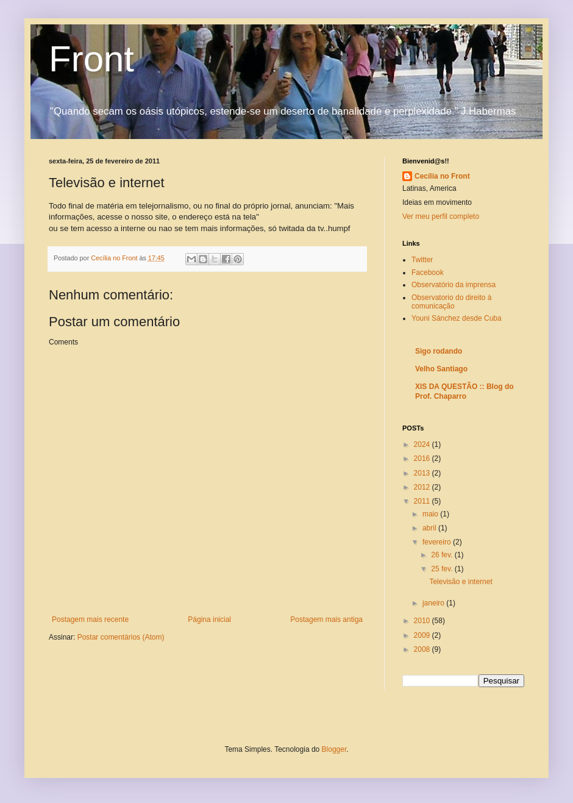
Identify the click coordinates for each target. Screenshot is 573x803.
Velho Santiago (441, 369)
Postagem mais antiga (326, 619)
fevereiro (437, 542)
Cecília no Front (442, 176)
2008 (423, 649)
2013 (423, 473)
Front (91, 58)
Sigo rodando (438, 351)
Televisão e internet (460, 581)
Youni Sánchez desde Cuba (456, 318)
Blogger (334, 749)
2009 (423, 635)
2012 (423, 487)
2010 (423, 620)
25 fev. (442, 569)
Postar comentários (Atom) (121, 637)
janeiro (434, 603)
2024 (423, 444)
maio (431, 514)
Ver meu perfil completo (440, 216)
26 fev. (442, 555)
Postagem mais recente (90, 619)
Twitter (422, 259)
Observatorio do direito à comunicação (451, 301)
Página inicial (209, 619)
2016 (423, 458)
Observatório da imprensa (453, 284)
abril (430, 528)
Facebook (427, 272)
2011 (423, 501)
